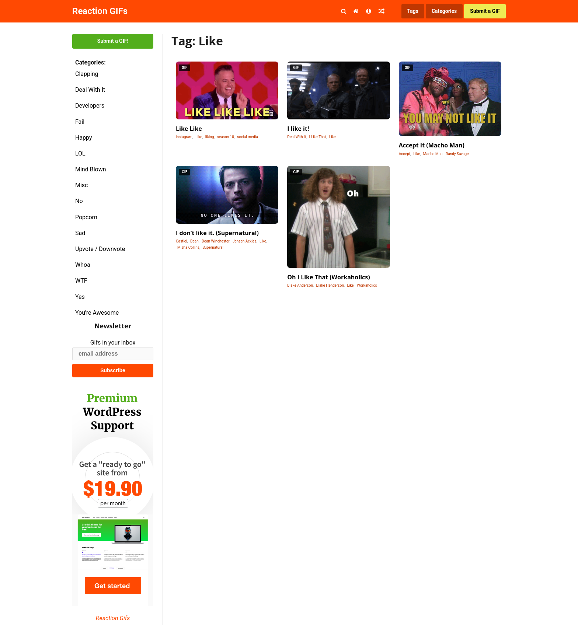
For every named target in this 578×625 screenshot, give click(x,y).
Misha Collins (188, 247)
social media (247, 137)
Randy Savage (457, 154)
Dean (194, 241)
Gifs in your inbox (113, 342)
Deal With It (90, 89)
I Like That (317, 137)
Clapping (86, 73)
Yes (80, 296)
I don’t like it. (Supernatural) (217, 233)
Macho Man (433, 154)
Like (198, 137)
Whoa (82, 264)
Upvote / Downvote (100, 248)
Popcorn (86, 217)
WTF (81, 280)
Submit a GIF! (112, 41)
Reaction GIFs (100, 11)
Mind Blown (90, 169)
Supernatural (212, 247)
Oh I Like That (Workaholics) (328, 277)
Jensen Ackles (245, 241)
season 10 (225, 137)
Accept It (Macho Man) (431, 145)
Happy (83, 137)
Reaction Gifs (113, 618)
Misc (81, 185)
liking (209, 137)
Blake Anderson (300, 285)
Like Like (189, 129)
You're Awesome (97, 312)
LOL (80, 153)
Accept (404, 154)
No (79, 201)
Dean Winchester (215, 241)
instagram (184, 137)
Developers (89, 105)
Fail (79, 121)
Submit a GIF (485, 11)
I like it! (298, 129)
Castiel (181, 241)
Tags (412, 11)
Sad (80, 233)
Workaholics (367, 285)
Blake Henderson (330, 285)
